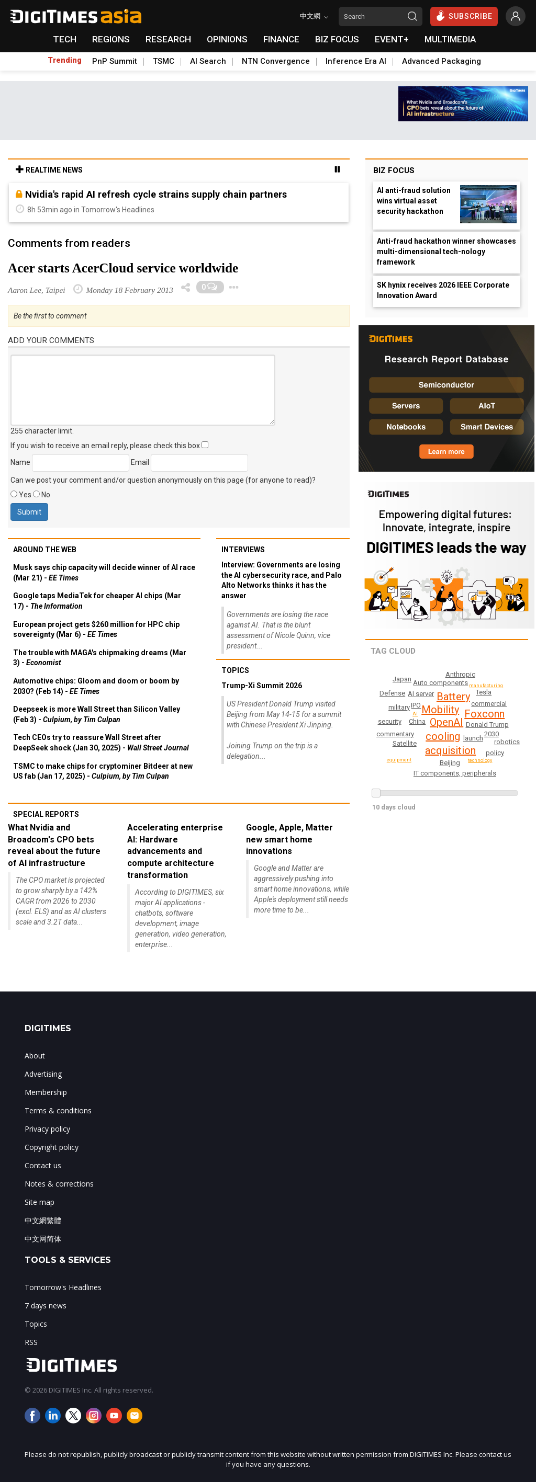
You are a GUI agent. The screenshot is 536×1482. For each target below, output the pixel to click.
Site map (39, 1202)
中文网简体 (43, 1239)
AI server (421, 694)
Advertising (43, 1074)
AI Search (208, 61)
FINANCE (281, 39)
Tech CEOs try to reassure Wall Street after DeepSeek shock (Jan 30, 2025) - (101, 742)
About (35, 1056)
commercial (489, 704)
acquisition (450, 750)
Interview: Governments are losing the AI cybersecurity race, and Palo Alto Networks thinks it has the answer (281, 580)
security (389, 721)
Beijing (450, 763)
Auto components (442, 683)
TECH (64, 39)
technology (480, 760)
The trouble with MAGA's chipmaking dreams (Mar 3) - (99, 657)
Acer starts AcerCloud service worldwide (123, 268)
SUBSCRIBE (464, 15)
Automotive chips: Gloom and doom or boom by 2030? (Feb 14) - (96, 686)
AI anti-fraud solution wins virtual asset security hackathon (414, 200)
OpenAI (446, 722)
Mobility (441, 709)
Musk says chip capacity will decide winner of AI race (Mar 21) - (104, 572)
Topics (235, 670)
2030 (491, 734)
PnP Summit (114, 61)
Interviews (243, 549)
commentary (396, 734)
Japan (402, 679)
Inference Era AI (356, 61)
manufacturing (488, 685)
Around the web (44, 549)
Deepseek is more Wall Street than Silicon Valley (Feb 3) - (96, 714)
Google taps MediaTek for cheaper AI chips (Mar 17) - (97, 600)
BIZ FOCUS (337, 39)
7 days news (45, 1305)
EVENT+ (392, 39)
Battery (453, 696)
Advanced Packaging (441, 61)
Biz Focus (394, 170)
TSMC (163, 61)
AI (415, 713)
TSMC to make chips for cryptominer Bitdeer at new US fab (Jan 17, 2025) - (103, 771)
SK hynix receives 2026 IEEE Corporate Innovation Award (443, 290)
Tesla (484, 692)
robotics (507, 742)
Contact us (43, 1165)
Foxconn (485, 714)
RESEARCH (168, 39)
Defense (392, 693)
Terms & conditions (58, 1110)
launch (473, 738)
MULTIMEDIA (450, 39)
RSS (31, 1342)
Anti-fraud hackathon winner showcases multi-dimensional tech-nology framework (446, 251)
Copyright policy (52, 1147)
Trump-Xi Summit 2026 (261, 685)
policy (495, 753)
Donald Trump (487, 724)
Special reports (46, 814)
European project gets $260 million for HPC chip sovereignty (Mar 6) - (96, 629)
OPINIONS (227, 39)
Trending (65, 60)
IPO (415, 705)
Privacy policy (47, 1129)
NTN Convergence (276, 61)
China (417, 721)
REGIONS (111, 39)
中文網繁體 (43, 1220)
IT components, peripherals (455, 773)
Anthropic (461, 674)
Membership (46, 1092)
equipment (400, 759)
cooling (443, 736)
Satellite (405, 743)
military (399, 707)
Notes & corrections (59, 1184)
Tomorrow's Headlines (63, 1287)
